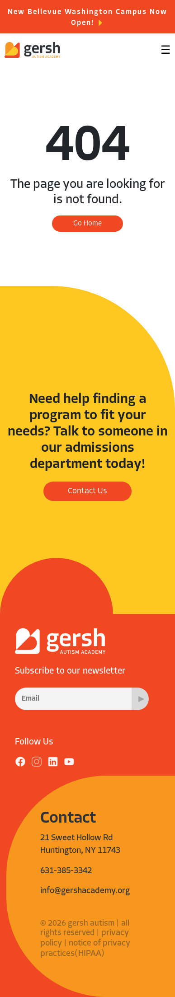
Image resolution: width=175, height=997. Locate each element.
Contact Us (87, 491)
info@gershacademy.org (85, 891)
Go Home (87, 223)
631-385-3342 (66, 871)
